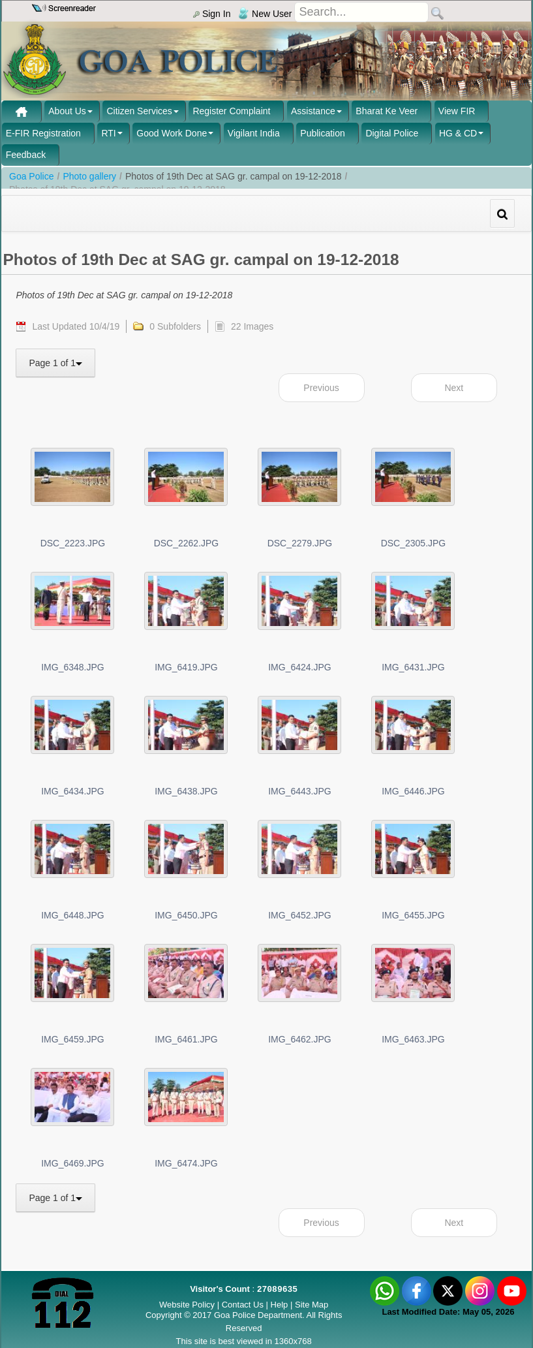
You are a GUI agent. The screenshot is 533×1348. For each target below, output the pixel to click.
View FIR (457, 111)
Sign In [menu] (211, 13)
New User (265, 13)
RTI (108, 133)
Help (280, 1304)
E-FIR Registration (43, 133)
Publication (322, 133)
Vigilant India (254, 133)
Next (453, 388)
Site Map (311, 1304)
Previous (321, 388)
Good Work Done (171, 133)
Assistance (313, 111)
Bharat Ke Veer (387, 111)
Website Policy (187, 1304)
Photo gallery (89, 176)
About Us (67, 111)
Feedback (26, 154)
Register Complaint (231, 111)
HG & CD (458, 133)
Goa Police (31, 176)
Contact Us (243, 1304)
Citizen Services (139, 111)
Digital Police (391, 133)
